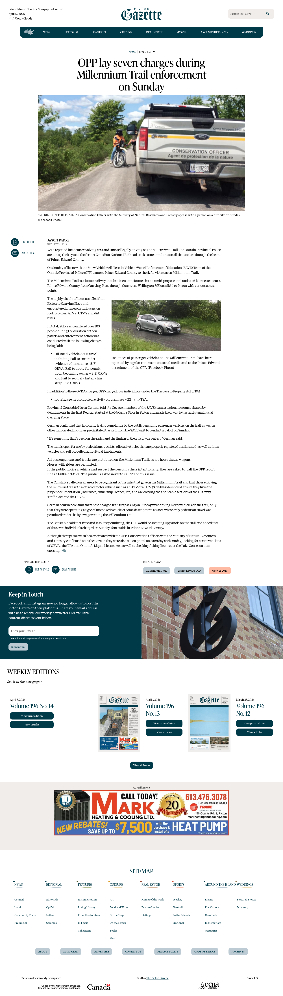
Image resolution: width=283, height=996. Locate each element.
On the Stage (117, 915)
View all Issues (141, 765)
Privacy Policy (167, 951)
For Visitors (212, 907)
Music (113, 938)
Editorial (72, 32)
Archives (238, 951)
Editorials (52, 899)
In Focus (83, 922)
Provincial (20, 922)
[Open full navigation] (29, 32)
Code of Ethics (204, 951)
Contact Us (133, 951)
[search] (268, 14)
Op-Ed (50, 907)
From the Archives (89, 915)
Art (112, 899)
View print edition (32, 716)
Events (209, 899)
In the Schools (181, 915)
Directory (242, 907)
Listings (146, 915)
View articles (31, 724)
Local (17, 907)
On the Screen (118, 922)
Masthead (70, 951)
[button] (22, 242)
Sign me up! (18, 647)
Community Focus (25, 915)
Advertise (101, 951)
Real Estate (154, 32)
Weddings (249, 32)
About (42, 951)
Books (113, 930)
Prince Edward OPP (189, 570)
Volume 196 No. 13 (160, 709)
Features (99, 32)
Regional (178, 922)
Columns (51, 922)
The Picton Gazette (157, 978)
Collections (84, 930)
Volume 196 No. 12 (250, 709)
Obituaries (211, 930)
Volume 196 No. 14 (32, 705)
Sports (181, 32)
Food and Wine (119, 907)
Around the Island (214, 32)
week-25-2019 (219, 570)
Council (19, 899)
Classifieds (211, 915)
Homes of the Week (153, 899)
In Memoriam (213, 922)
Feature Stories (150, 907)
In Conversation (87, 899)
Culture (126, 32)
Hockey (177, 899)
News (46, 32)
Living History (86, 907)
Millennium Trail (156, 570)
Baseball (178, 907)
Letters (50, 915)
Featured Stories (246, 899)
